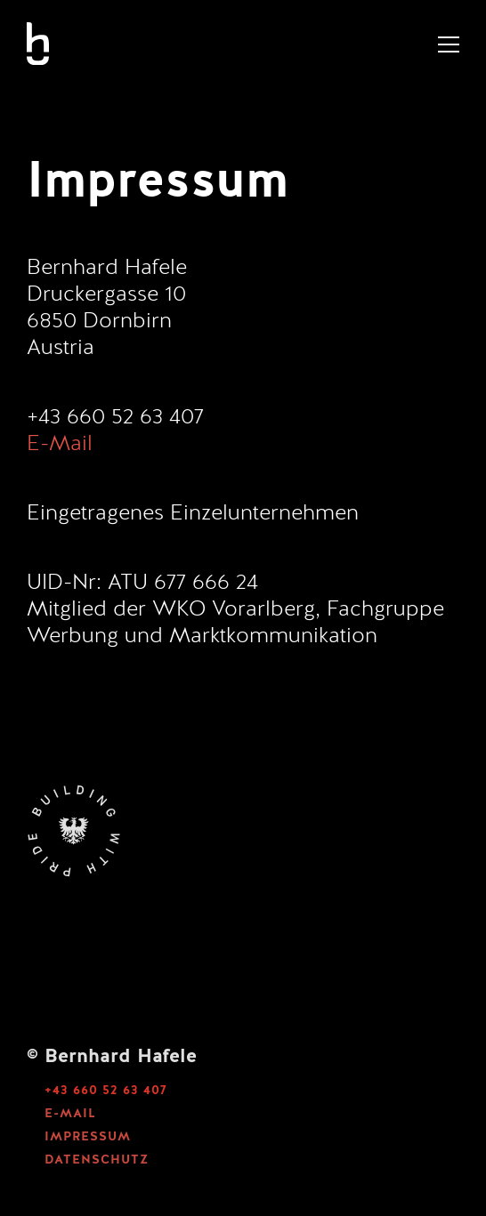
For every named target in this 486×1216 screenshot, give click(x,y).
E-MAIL (70, 1113)
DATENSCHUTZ (97, 1160)
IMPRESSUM (88, 1137)
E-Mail (60, 444)
